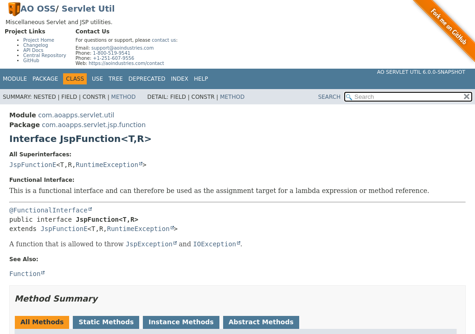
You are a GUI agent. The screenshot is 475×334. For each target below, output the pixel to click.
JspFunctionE (32, 164)
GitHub (31, 60)
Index (180, 79)
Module (15, 79)
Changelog (35, 45)
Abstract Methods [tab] (261, 322)
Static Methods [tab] (106, 322)
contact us (164, 40)
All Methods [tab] (42, 322)
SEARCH (329, 97)
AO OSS (38, 8)
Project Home (38, 40)
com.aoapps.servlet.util (76, 115)
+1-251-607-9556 (113, 58)
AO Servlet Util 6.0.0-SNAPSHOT (421, 72)
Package (45, 79)
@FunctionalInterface (48, 210)
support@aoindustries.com (122, 48)
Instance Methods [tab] (180, 322)
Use (97, 79)
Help (201, 79)
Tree (116, 79)
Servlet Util (88, 8)
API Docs (33, 50)
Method (123, 97)
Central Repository (44, 55)
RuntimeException (107, 164)
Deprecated (147, 79)
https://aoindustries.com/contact (126, 63)
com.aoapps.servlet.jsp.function (94, 124)
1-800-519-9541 (111, 53)
